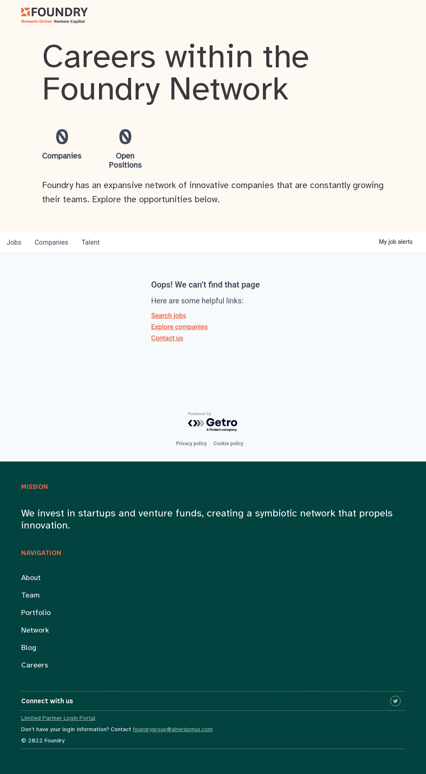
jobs (14, 242)
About (31, 578)
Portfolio (36, 613)
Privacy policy (191, 444)
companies (51, 242)
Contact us (167, 338)
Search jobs (168, 316)
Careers (34, 666)
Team (30, 596)
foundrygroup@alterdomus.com (173, 730)
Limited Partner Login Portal (58, 718)
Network (35, 631)
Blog (28, 648)
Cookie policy (228, 444)
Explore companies (179, 327)
